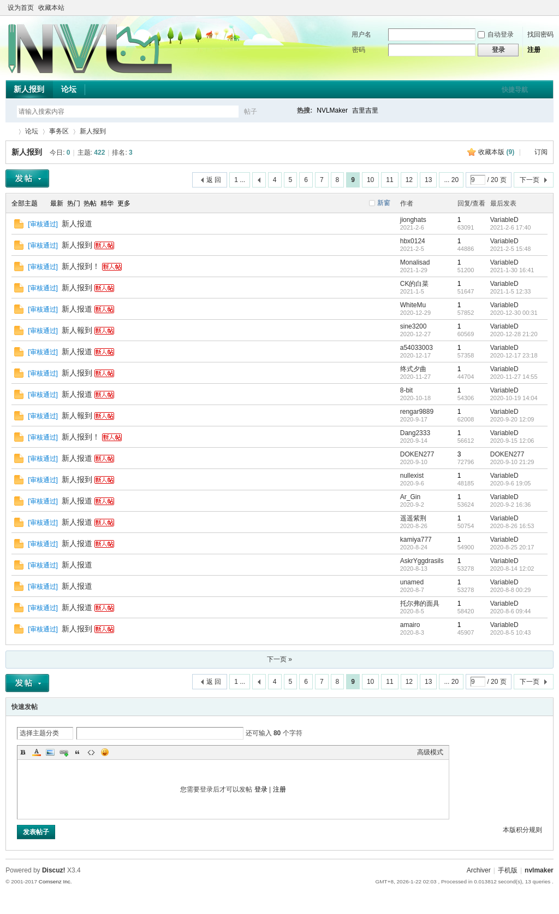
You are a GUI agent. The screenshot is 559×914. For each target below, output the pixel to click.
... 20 (451, 180)
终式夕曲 (413, 369)
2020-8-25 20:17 (512, 547)
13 (428, 180)
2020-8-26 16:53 (512, 526)
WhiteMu (413, 305)
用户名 (361, 34)
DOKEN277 (417, 454)
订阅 (541, 152)
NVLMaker (332, 110)
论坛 (68, 89)
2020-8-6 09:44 (510, 611)
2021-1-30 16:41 (512, 270)
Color (36, 752)
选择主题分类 (39, 733)
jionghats (413, 220)
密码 (358, 50)
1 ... (239, 180)
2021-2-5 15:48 (510, 248)
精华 (107, 203)
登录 (260, 789)
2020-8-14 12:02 (512, 568)
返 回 (213, 180)
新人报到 (29, 89)
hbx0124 (412, 241)
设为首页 (21, 7)
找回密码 (540, 34)
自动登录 (496, 34)
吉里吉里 (365, 110)
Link (63, 752)
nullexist (412, 475)
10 (370, 180)
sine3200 (413, 326)
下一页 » (279, 659)
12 (409, 180)
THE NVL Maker (9, 131)
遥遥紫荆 (413, 518)
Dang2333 (415, 433)
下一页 (529, 180)
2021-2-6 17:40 (510, 227)
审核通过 (43, 224)
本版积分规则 (522, 830)
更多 (123, 203)
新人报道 (77, 223)
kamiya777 (416, 539)
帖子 (250, 111)
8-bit (406, 390)
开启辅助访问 (538, 8)
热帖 (90, 203)
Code (91, 752)
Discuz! (54, 870)
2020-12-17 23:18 (514, 355)
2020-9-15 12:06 (512, 440)
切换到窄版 (547, 8)
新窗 (383, 203)
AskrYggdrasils (422, 561)
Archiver (479, 870)
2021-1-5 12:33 (510, 291)
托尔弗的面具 (419, 603)
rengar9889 (416, 411)
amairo (410, 625)
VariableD (504, 220)
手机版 (508, 870)
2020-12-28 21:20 (514, 334)
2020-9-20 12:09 (512, 419)
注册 (533, 50)
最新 (56, 203)
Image (50, 752)
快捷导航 (515, 89)
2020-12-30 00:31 (514, 312)
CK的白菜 (414, 284)
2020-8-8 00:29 (510, 590)
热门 (73, 203)
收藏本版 (496, 152)
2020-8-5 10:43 (510, 632)
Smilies (104, 752)
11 (389, 180)
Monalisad (415, 262)
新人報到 (77, 330)
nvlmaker (539, 870)
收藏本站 (51, 7)
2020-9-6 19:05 (510, 483)
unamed (412, 582)
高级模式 (430, 752)
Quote (77, 752)
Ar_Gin (410, 497)
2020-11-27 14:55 (514, 376)
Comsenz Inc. (55, 881)
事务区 (59, 131)
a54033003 (416, 347)
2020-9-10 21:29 (512, 462)
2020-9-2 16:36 (510, 504)
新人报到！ (81, 266)
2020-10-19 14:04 (514, 398)
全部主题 (24, 203)
